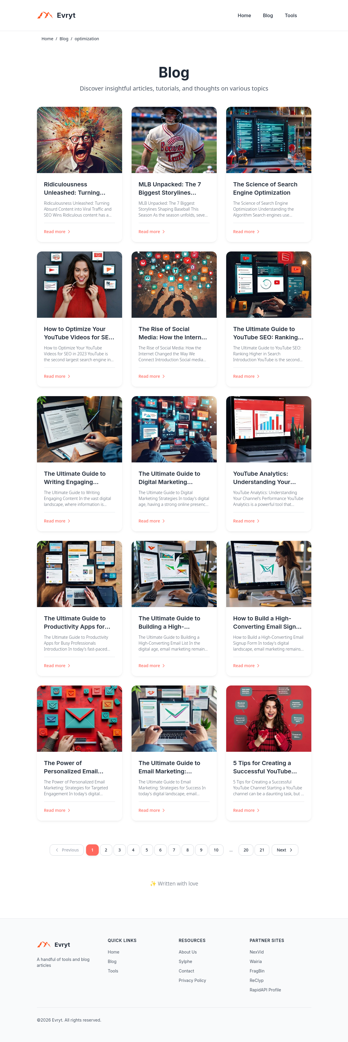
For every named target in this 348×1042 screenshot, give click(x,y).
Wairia (256, 961)
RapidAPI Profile (265, 989)
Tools (291, 15)
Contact (186, 970)
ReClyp (257, 980)
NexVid (257, 951)
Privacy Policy (192, 980)
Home (244, 15)
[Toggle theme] (309, 16)
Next (285, 850)
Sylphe (185, 961)
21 (262, 850)
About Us (188, 951)
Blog (268, 15)
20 (246, 850)
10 (216, 850)
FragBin (257, 970)
